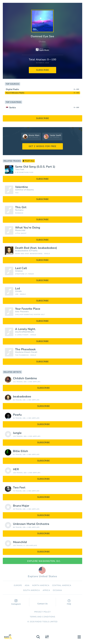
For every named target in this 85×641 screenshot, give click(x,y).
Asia (27, 585)
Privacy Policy (42, 612)
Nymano (19, 210)
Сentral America (61, 585)
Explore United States (42, 572)
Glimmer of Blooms (24, 190)
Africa (46, 590)
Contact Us (42, 602)
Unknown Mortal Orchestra (31, 524)
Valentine (21, 187)
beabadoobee (21, 250)
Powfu (34, 250)
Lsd (17, 288)
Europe (18, 585)
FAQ (69, 602)
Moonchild (20, 230)
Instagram (16, 602)
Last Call (21, 268)
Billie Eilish (20, 451)
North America (40, 585)
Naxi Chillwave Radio (15, 93)
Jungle (17, 433)
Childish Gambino (25, 378)
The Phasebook (25, 349)
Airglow (19, 271)
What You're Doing (27, 227)
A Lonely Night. (25, 329)
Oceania (57, 590)
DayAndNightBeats (24, 332)
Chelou (42, 41)
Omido (18, 291)
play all (28, 161)
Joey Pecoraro (22, 311)
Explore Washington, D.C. (42, 561)
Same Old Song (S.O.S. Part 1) (35, 166)
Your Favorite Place (27, 308)
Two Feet (19, 169)
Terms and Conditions (42, 617)
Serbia (12, 107)
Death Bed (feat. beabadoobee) (36, 248)
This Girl (20, 207)
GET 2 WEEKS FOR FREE (42, 146)
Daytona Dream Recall (26, 352)
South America (31, 590)
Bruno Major (21, 505)
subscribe (42, 70)
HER (16, 469)
